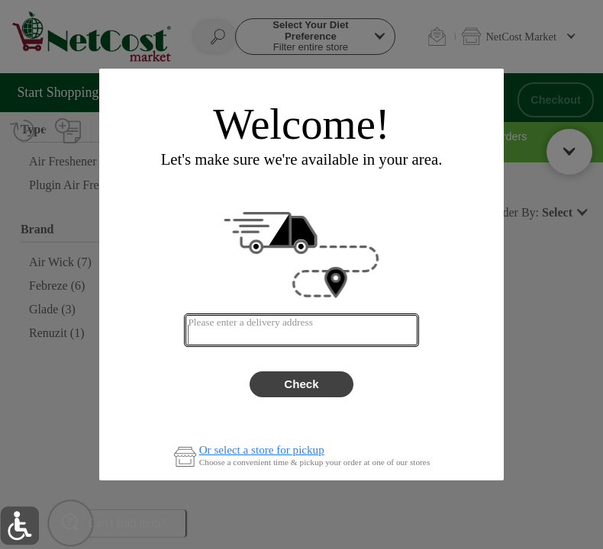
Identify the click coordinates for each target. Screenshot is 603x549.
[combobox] (301, 330)
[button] (19, 525)
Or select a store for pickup (261, 450)
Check (301, 383)
